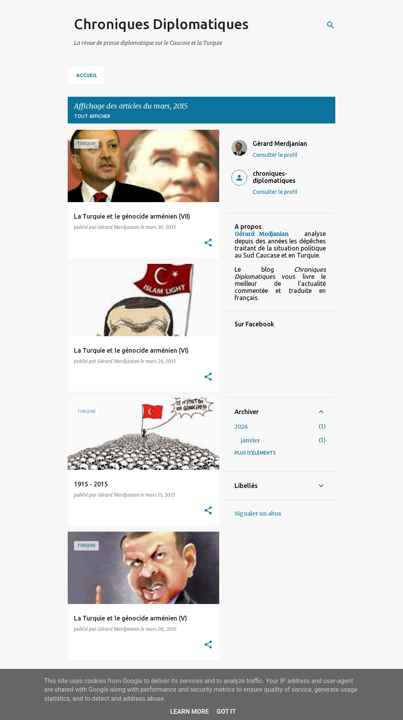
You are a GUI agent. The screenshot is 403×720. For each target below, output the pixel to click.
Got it (226, 711)
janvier (250, 440)
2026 (241, 426)
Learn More (189, 711)
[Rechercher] (330, 25)
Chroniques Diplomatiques (161, 24)
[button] (208, 243)
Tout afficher (92, 116)
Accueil (86, 75)
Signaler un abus (258, 513)
